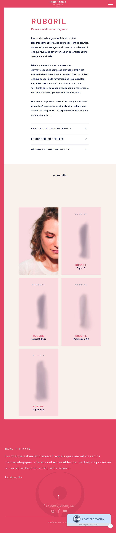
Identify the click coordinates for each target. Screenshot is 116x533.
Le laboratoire (13, 477)
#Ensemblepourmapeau (59, 505)
